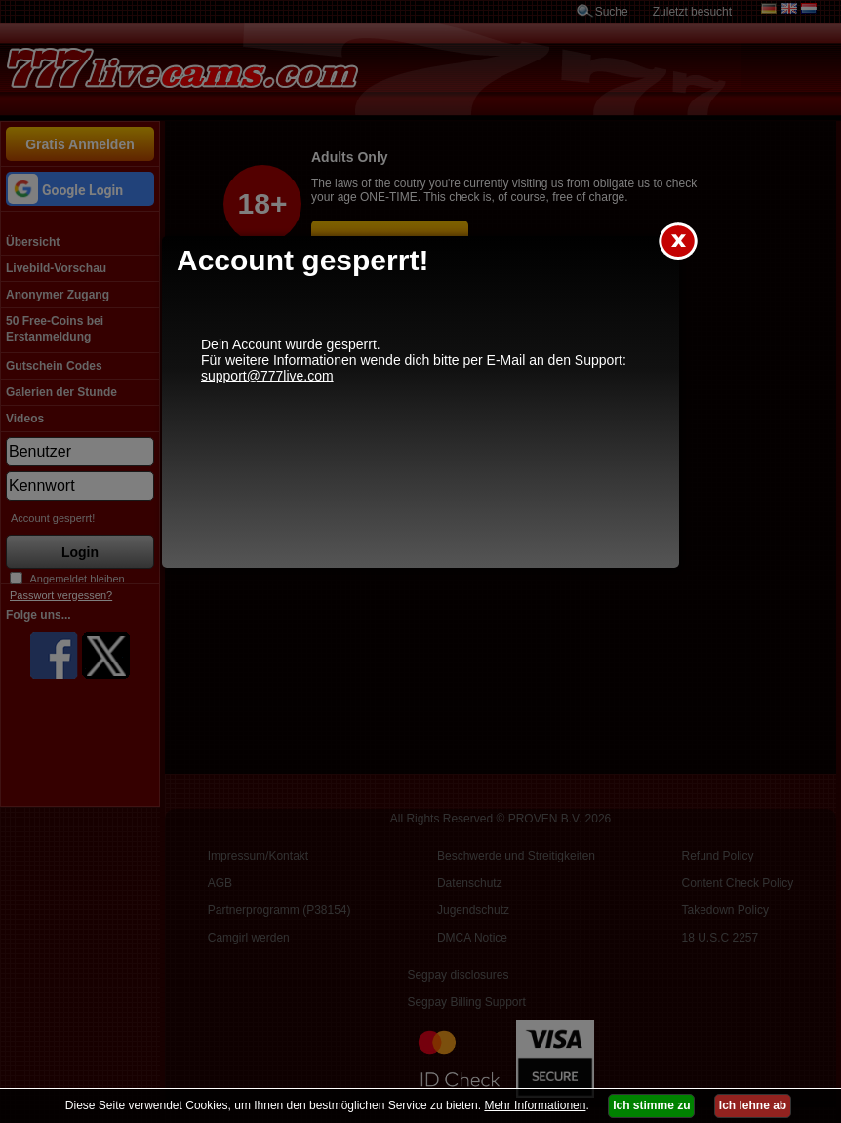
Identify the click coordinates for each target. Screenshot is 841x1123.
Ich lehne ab (752, 1105)
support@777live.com (267, 375)
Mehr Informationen (534, 1105)
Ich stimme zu (651, 1105)
